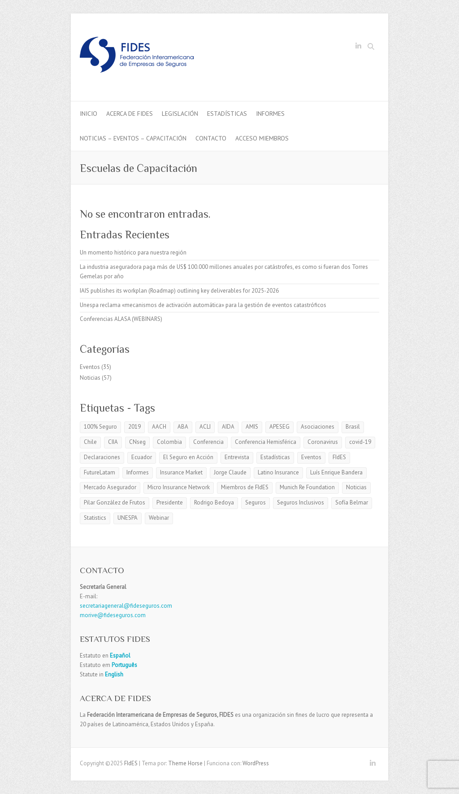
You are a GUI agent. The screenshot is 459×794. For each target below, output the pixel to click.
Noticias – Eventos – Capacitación (133, 138)
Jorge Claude (230, 472)
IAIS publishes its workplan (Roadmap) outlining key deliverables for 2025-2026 (179, 290)
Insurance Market (181, 472)
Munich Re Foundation (307, 487)
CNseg (137, 442)
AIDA (228, 426)
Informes (270, 114)
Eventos (90, 367)
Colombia (169, 442)
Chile (90, 442)
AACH (159, 426)
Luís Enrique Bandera (336, 472)
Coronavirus (322, 442)
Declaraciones (102, 457)
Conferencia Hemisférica (265, 442)
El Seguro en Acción (188, 457)
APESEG (279, 426)
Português (123, 665)
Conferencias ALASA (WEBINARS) (121, 319)
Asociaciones (317, 426)
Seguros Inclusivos (300, 502)
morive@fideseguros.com (113, 615)
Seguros (255, 502)
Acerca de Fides (129, 114)
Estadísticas (227, 114)
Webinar (159, 518)
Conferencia (208, 442)
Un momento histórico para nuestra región (133, 252)
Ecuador (141, 457)
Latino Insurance (278, 472)
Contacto (210, 138)
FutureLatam (99, 472)
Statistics (95, 518)
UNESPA (127, 518)
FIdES (339, 457)
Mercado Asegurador (110, 487)
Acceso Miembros (262, 138)
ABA (183, 426)
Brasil (353, 426)
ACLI (205, 426)
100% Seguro (100, 426)
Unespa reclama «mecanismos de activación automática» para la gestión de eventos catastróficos (203, 305)
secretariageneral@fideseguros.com (126, 606)
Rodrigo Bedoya (214, 502)
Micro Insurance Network (178, 487)
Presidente (169, 502)
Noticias (90, 378)
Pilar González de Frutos (114, 502)
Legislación (180, 114)
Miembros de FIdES (244, 487)
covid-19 (360, 442)
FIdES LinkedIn (358, 47)
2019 (134, 426)
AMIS (252, 426)
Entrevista (237, 457)
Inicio (88, 114)
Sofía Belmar (351, 502)
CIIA (113, 442)
